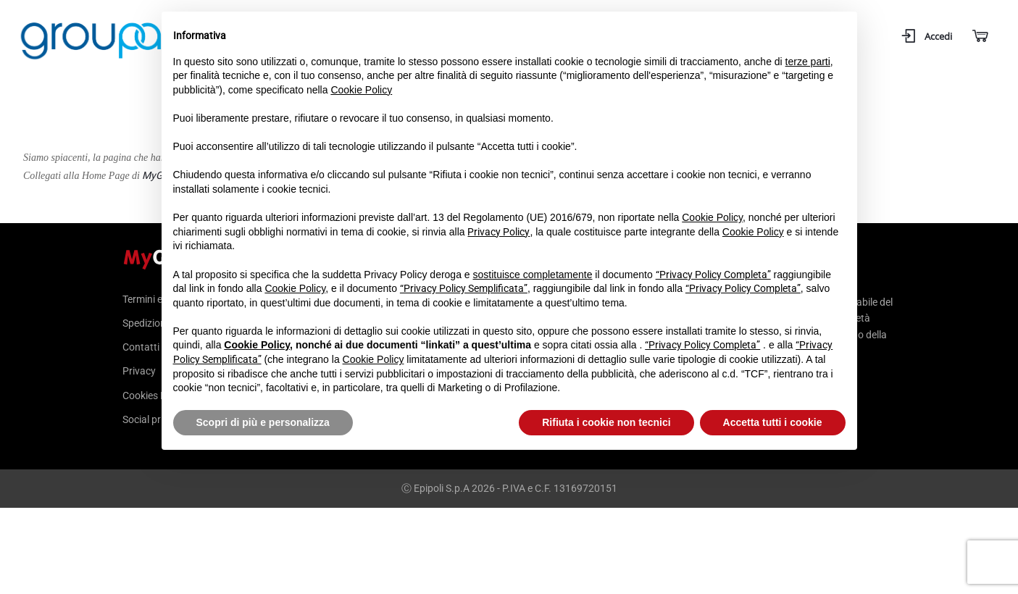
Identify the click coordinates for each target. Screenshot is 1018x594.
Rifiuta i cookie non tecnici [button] (606, 422)
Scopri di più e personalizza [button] (263, 422)
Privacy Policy (498, 232)
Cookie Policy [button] (361, 90)
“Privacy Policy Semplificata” (463, 288)
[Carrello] (979, 36)
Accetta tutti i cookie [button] (772, 422)
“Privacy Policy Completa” (713, 274)
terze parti (807, 61)
